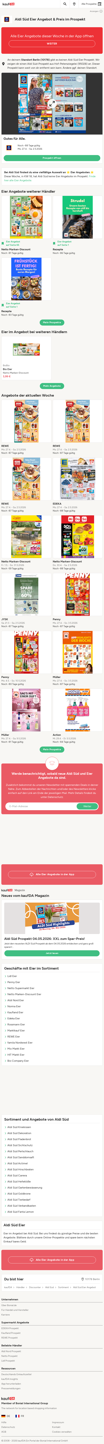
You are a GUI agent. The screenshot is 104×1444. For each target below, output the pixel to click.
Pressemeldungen (10, 1388)
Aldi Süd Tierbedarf (17, 1199)
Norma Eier (12, 1006)
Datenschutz (55, 797)
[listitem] (26, 225)
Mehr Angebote (52, 386)
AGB (3, 1431)
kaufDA (8, 1287)
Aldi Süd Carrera (15, 1175)
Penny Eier (12, 982)
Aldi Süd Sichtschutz (18, 1145)
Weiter (87, 806)
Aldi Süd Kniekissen (17, 1127)
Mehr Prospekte (52, 322)
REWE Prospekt (9, 1337)
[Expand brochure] (52, 104)
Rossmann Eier (14, 1024)
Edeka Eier (12, 1018)
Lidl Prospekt (8, 1360)
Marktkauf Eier (14, 1030)
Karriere (5, 1314)
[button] (52, 118)
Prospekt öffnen (52, 158)
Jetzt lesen (52, 953)
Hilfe (3, 1422)
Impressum (58, 1422)
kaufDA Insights (9, 1379)
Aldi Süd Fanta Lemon (19, 1211)
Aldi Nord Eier (14, 1000)
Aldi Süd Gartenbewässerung (23, 1187)
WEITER (52, 43)
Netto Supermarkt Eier (19, 988)
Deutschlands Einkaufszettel (16, 1374)
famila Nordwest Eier (18, 1042)
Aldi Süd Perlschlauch (18, 1151)
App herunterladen (11, 1383)
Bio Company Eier (16, 1060)
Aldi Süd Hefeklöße (17, 1181)
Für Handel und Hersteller (15, 1310)
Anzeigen (96, 11)
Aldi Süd (49, 1287)
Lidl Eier (10, 976)
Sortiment (63, 1287)
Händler (20, 1287)
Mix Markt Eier (14, 1048)
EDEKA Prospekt (10, 1328)
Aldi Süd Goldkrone (17, 1193)
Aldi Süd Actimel (16, 1163)
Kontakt (56, 1427)
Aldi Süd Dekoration (17, 1133)
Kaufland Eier (13, 1012)
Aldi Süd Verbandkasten (20, 1205)
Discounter (35, 1287)
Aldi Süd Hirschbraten (19, 1169)
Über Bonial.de (9, 1305)
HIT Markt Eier (14, 1054)
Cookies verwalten (62, 1431)
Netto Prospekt (9, 1356)
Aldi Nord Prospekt (11, 1351)
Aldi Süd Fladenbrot (17, 1139)
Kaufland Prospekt (10, 1333)
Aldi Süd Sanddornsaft (19, 1157)
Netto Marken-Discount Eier (22, 994)
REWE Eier (12, 1036)
